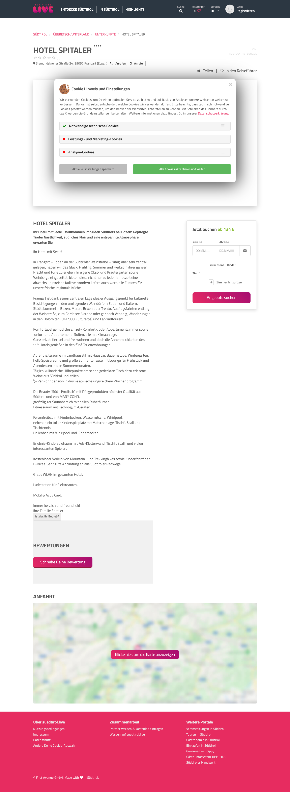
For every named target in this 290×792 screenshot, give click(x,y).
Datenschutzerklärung (213, 113)
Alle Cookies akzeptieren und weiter (182, 169)
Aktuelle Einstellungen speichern (93, 169)
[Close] (231, 84)
